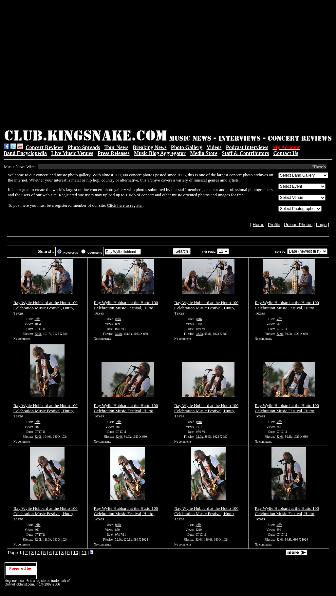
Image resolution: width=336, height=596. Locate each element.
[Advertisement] (64, 66)
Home (259, 224)
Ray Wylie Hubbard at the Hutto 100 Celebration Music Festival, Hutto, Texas (45, 308)
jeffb (37, 319)
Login (321, 224)
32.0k (38, 334)
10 (75, 552)
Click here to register (125, 205)
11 (84, 552)
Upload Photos (298, 224)
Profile (274, 224)
